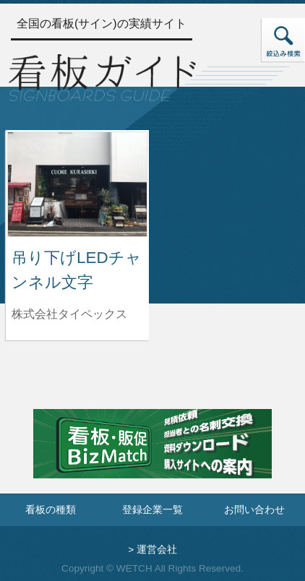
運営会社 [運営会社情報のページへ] (157, 549)
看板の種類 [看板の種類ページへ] (50, 509)
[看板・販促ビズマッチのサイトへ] (152, 454)
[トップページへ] (102, 75)
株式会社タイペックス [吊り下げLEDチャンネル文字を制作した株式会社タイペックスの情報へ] (69, 314)
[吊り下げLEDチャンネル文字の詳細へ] (77, 183)
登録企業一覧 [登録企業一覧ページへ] (152, 509)
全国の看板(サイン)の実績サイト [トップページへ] (101, 23)
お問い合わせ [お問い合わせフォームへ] (254, 509)
